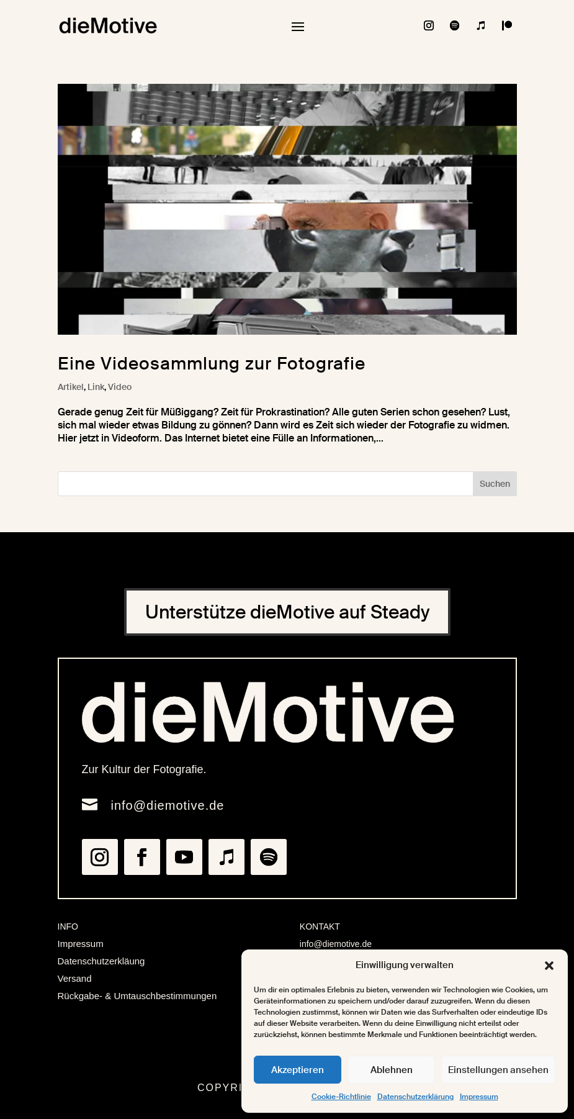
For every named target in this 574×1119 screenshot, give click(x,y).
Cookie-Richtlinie (341, 1097)
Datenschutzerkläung (101, 961)
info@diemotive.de (168, 805)
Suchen (495, 483)
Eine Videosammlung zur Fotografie (211, 363)
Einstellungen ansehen (498, 1070)
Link (95, 386)
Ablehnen (391, 1070)
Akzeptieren (297, 1070)
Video (120, 386)
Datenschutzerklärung (415, 1097)
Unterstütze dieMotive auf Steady (287, 612)
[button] (549, 965)
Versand (75, 978)
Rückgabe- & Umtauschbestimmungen (137, 995)
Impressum (479, 1097)
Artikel (71, 386)
